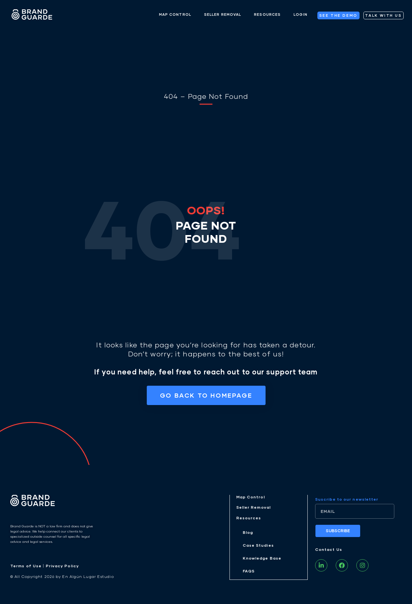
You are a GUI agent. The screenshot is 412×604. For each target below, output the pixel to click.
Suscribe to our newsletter (347, 500)
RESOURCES (267, 14)
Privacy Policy (62, 567)
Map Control (250, 498)
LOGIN (300, 14)
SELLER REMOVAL (222, 14)
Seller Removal (253, 508)
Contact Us (328, 550)
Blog (248, 533)
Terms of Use (26, 567)
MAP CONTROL (175, 14)
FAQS (249, 572)
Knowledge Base (262, 559)
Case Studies (258, 546)
